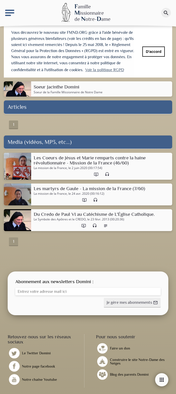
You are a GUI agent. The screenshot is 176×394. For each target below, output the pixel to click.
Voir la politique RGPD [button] (104, 70)
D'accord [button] (153, 52)
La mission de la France (50, 166)
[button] (132, 302)
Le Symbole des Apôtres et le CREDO (60, 218)
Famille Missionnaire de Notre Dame (77, 91)
